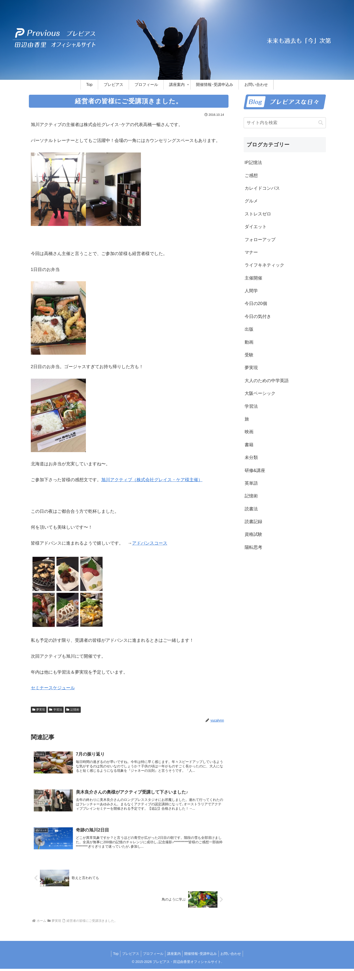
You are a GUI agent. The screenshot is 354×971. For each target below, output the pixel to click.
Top (112, 956)
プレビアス (128, 956)
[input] (285, 122)
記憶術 (72, 709)
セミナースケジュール (53, 687)
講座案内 (175, 956)
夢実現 (38, 709)
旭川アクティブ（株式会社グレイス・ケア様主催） (152, 479)
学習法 (55, 709)
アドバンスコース (149, 543)
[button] (320, 123)
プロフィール (152, 956)
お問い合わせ (234, 956)
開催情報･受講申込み (203, 956)
